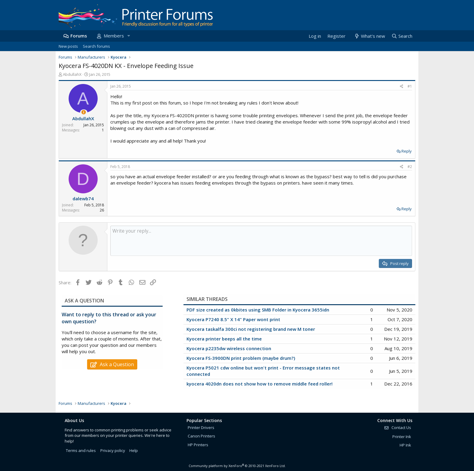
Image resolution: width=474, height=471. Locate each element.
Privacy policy (112, 450)
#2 (409, 166)
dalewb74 (83, 198)
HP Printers (198, 444)
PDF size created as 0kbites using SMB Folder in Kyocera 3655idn (258, 310)
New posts (68, 46)
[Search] (401, 36)
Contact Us (397, 427)
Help (133, 450)
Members (114, 36)
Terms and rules (81, 450)
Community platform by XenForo (237, 465)
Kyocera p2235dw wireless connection (229, 348)
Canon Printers (201, 436)
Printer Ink (401, 436)
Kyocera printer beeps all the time (224, 339)
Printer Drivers (201, 427)
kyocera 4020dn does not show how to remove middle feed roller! (260, 384)
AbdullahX (72, 74)
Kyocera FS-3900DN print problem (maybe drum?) (241, 358)
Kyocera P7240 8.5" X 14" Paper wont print (233, 319)
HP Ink (405, 445)
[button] (128, 35)
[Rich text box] (261, 241)
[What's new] (369, 36)
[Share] (401, 86)
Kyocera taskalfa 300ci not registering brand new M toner (251, 329)
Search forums (96, 46)
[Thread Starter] (83, 112)
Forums (78, 36)
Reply (406, 151)
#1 (409, 86)
